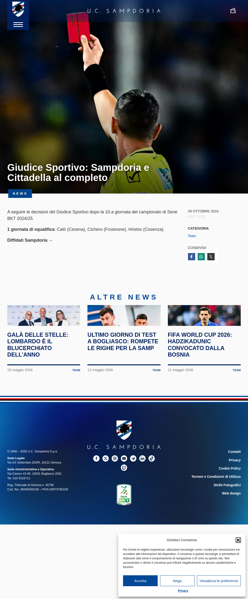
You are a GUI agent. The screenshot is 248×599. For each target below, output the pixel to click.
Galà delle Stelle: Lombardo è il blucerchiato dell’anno (41, 364)
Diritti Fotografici (229, 502)
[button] (238, 540)
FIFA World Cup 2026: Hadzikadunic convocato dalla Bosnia (204, 364)
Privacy (183, 590)
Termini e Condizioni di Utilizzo (219, 494)
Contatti (235, 471)
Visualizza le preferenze (219, 581)
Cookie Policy (231, 487)
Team (192, 236)
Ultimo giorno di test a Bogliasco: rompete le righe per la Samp (119, 364)
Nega (177, 581)
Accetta (140, 581)
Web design (232, 510)
